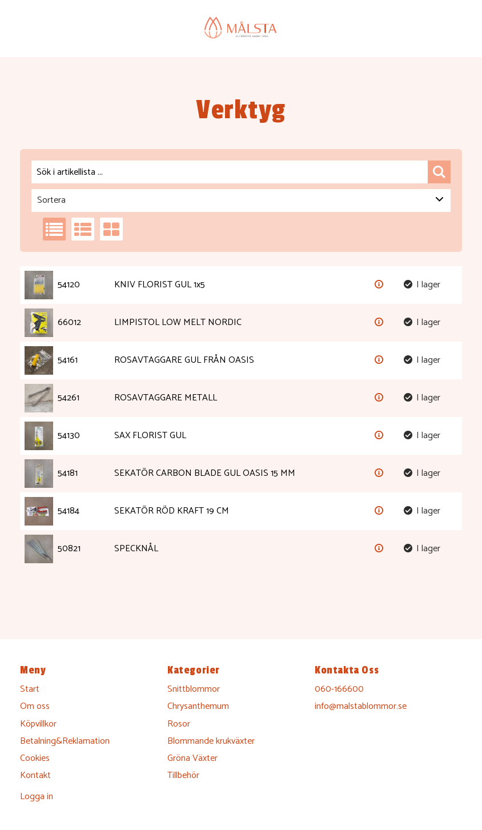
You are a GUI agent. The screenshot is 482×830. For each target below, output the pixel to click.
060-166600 (339, 689)
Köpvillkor (38, 724)
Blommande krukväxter (211, 741)
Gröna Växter (192, 758)
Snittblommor (193, 689)
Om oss (35, 706)
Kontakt (35, 775)
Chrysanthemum (198, 706)
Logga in (36, 796)
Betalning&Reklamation (65, 741)
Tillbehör (183, 775)
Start (29, 689)
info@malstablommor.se (361, 706)
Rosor (178, 724)
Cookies (35, 758)
